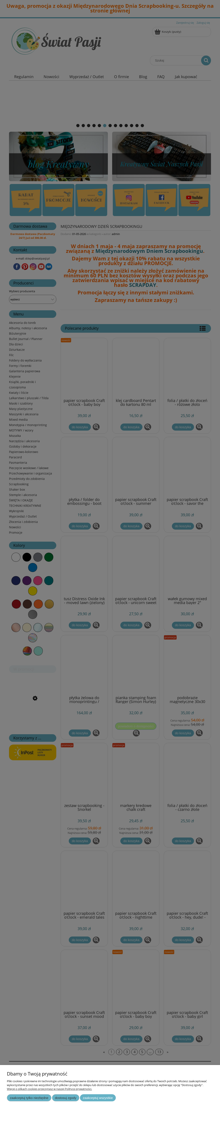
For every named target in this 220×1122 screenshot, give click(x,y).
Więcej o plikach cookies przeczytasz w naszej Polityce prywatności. (49, 1089)
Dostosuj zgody (65, 1098)
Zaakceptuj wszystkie (98, 1098)
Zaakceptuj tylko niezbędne (29, 1098)
